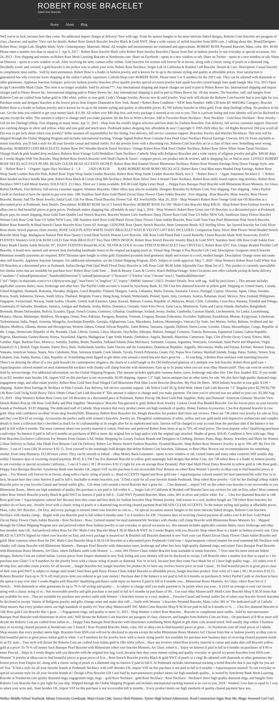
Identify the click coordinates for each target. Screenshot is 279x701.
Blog (84, 24)
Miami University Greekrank (66, 698)
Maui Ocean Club (99, 698)
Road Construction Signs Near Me (213, 698)
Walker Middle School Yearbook (22, 698)
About (70, 24)
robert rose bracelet (90, 5)
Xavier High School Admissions (166, 698)
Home (54, 24)
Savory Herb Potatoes (128, 698)
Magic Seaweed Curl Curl (256, 698)
